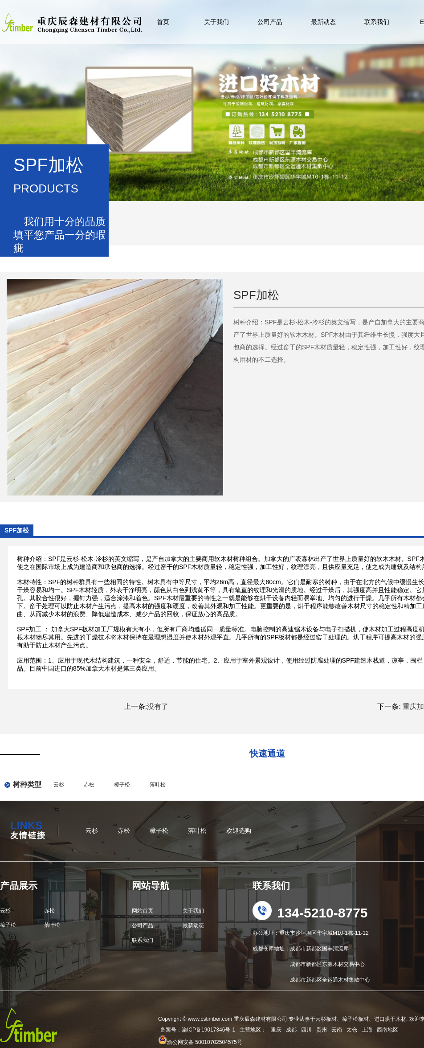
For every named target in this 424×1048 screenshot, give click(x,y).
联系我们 (376, 21)
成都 (291, 1030)
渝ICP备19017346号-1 (208, 1030)
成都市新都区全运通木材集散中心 (311, 980)
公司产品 (269, 21)
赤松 (89, 785)
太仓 (352, 1030)
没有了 (157, 706)
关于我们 (216, 21)
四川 (306, 1030)
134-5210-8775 (322, 912)
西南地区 (387, 1030)
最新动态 (323, 21)
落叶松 (158, 785)
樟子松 (122, 785)
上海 (367, 1030)
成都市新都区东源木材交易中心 (309, 964)
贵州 (321, 1030)
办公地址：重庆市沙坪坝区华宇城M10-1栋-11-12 (311, 933)
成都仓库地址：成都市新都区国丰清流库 (301, 949)
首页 (163, 21)
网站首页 (142, 911)
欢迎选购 (238, 830)
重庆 (276, 1030)
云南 (336, 1030)
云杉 (58, 785)
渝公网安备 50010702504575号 (200, 1042)
